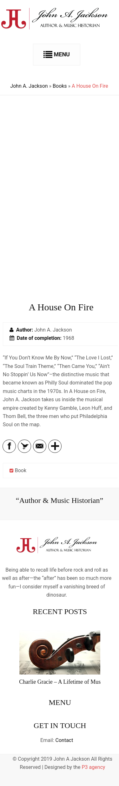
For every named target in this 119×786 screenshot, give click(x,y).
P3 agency (93, 767)
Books (60, 86)
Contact (64, 740)
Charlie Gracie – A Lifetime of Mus (60, 682)
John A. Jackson (29, 86)
